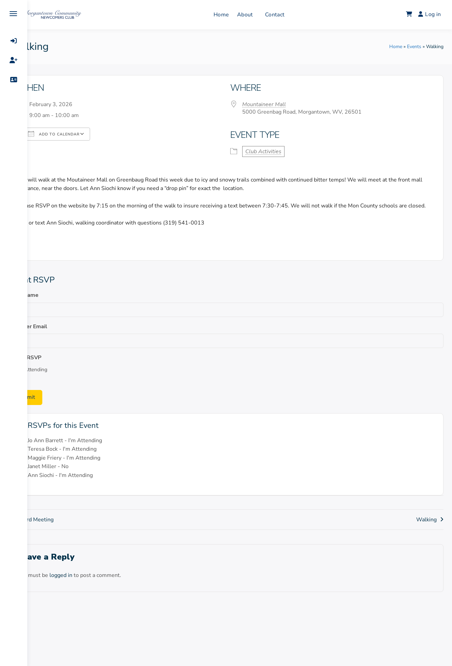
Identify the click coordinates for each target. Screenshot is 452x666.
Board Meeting (57, 528)
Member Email (51, 335)
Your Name (46, 304)
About (258, 14)
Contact (287, 14)
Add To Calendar (76, 134)
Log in (433, 14)
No (41, 386)
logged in (83, 583)
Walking (430, 528)
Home (234, 14)
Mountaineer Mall (277, 104)
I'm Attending (54, 378)
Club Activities (276, 151)
